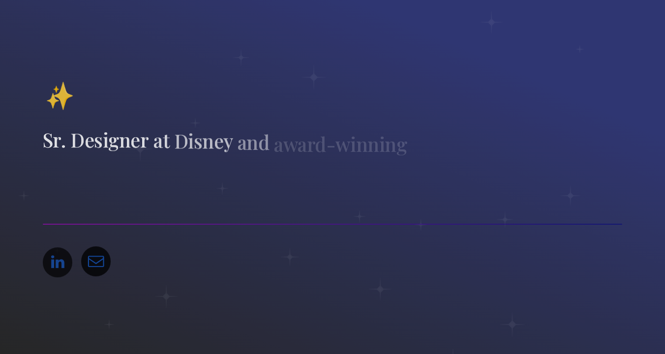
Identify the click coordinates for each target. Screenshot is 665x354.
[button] (58, 263)
